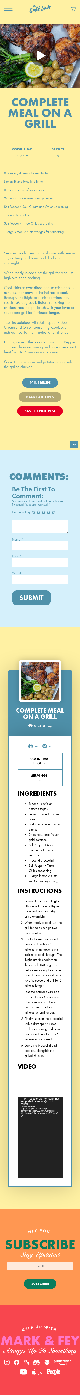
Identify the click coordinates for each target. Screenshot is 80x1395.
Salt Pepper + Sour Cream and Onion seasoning (36, 206)
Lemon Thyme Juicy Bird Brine (23, 181)
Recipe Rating (21, 512)
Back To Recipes (40, 397)
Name (17, 539)
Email (17, 556)
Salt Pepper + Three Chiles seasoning (28, 223)
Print (33, 746)
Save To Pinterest (40, 411)
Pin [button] (47, 746)
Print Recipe (40, 382)
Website (17, 573)
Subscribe (40, 1283)
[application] (40, 1137)
